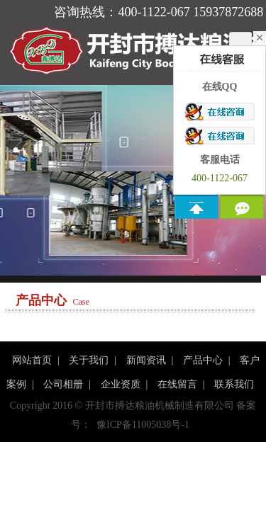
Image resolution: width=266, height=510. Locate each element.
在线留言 (177, 384)
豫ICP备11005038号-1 (142, 424)
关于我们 (89, 360)
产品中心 (203, 360)
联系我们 (234, 384)
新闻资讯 (146, 360)
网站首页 (32, 360)
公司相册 (63, 384)
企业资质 (120, 384)
